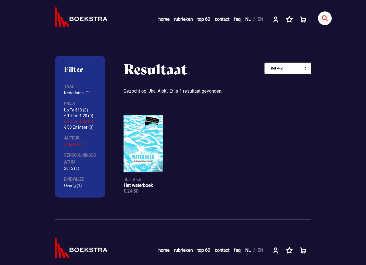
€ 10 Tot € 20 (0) (78, 115)
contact (222, 19)
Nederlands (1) (77, 93)
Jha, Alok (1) (75, 144)
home (164, 19)
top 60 (203, 19)
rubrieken (183, 19)
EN (260, 19)
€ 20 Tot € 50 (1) (78, 121)
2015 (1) (71, 168)
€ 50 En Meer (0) (79, 127)
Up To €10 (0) (76, 110)
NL (248, 19)
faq (237, 19)
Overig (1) (73, 185)
